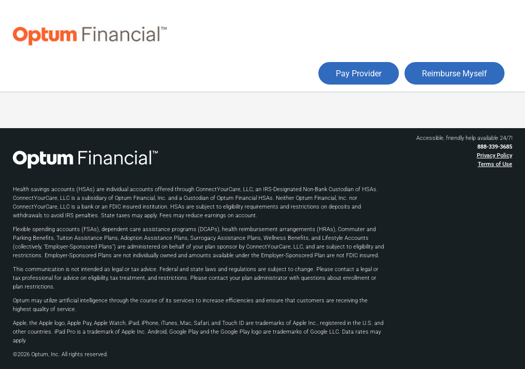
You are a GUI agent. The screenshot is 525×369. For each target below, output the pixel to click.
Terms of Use (495, 164)
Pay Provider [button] (358, 73)
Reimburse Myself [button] (454, 73)
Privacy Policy (494, 155)
